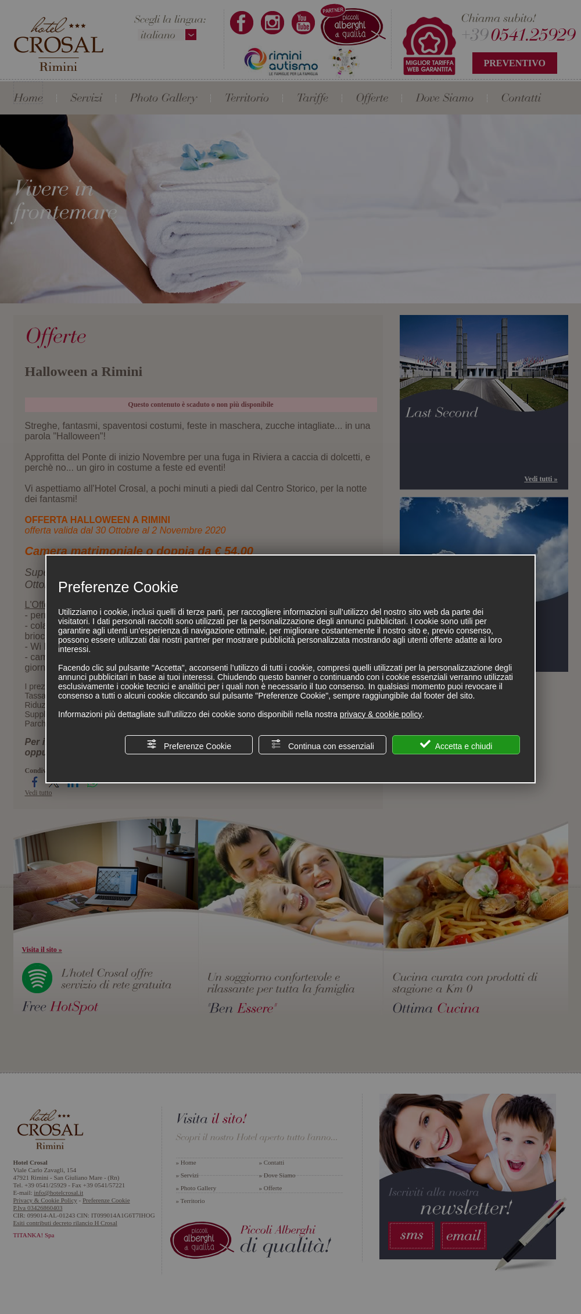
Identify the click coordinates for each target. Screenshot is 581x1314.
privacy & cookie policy (381, 714)
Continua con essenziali (322, 745)
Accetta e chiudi (456, 745)
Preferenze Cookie (188, 745)
